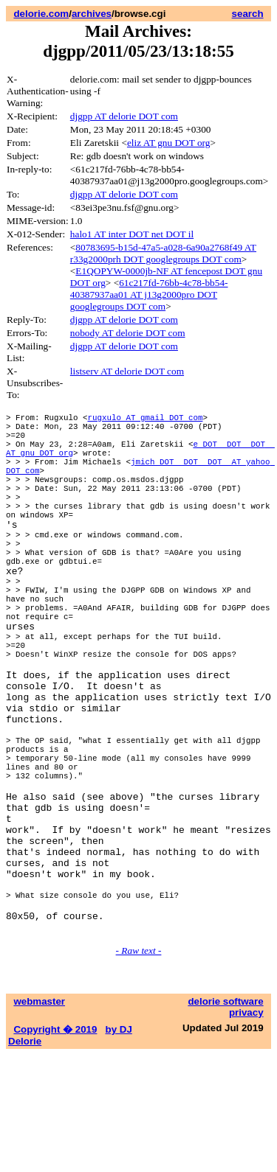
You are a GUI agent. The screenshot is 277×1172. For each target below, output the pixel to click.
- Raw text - (139, 1067)
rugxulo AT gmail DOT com (144, 419)
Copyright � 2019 (55, 1146)
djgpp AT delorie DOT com (124, 116)
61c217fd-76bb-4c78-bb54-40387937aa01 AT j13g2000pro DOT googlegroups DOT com (149, 294)
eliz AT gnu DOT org (169, 142)
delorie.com (41, 13)
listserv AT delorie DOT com (127, 371)
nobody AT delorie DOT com (127, 332)
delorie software (225, 1118)
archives (92, 13)
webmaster (39, 1118)
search (248, 13)
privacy (246, 1129)
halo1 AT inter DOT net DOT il (132, 234)
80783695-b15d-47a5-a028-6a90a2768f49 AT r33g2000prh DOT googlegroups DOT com (163, 253)
